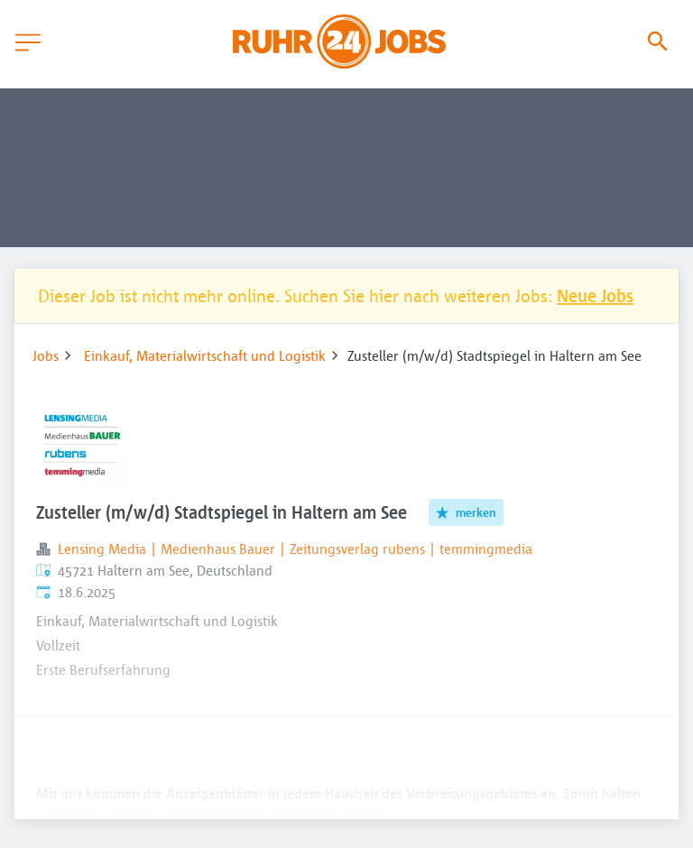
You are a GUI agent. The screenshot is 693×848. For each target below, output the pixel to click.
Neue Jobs (595, 295)
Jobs (45, 355)
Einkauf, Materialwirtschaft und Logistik (205, 355)
